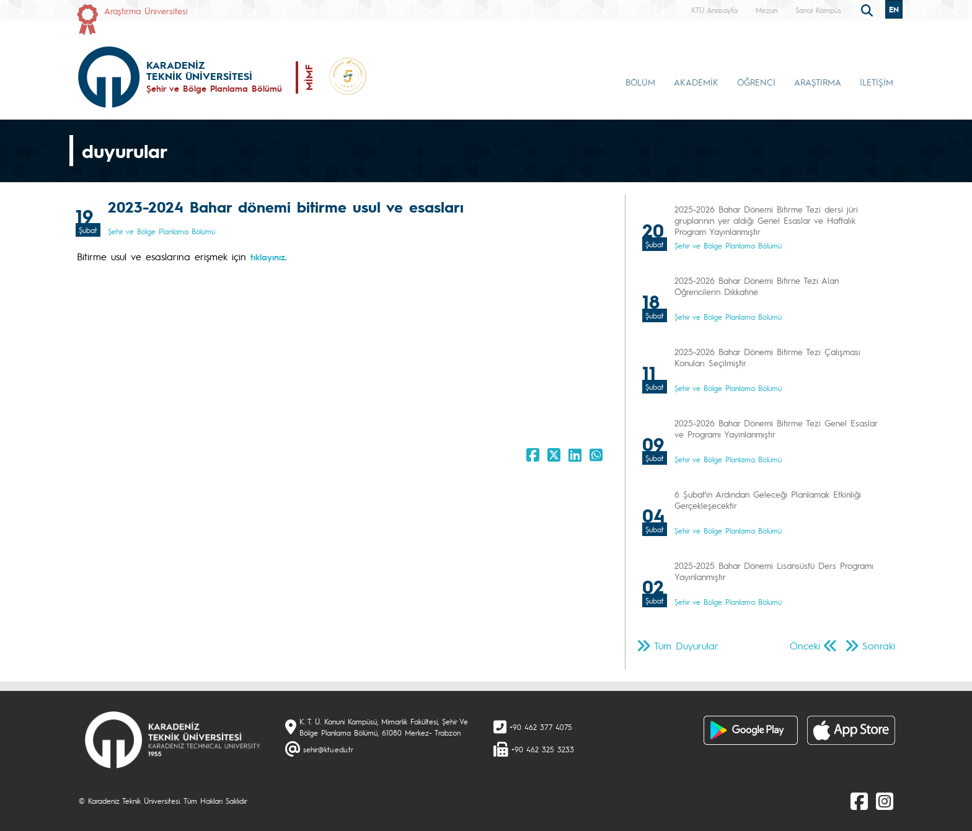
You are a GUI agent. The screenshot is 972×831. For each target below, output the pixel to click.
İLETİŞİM (876, 81)
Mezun (766, 10)
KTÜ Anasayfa (714, 10)
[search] (868, 9)
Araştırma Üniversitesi (146, 10)
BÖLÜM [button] (640, 81)
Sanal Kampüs (818, 10)
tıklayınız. (268, 256)
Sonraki (878, 645)
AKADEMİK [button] (696, 81)
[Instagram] (884, 801)
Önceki (805, 645)
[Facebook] (859, 801)
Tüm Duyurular (686, 645)
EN (894, 9)
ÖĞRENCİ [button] (756, 81)
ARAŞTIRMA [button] (817, 81)
